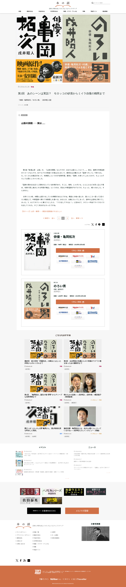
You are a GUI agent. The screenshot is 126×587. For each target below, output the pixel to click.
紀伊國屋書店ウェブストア (63, 262)
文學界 (54, 532)
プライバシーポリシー (24, 535)
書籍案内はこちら (44, 510)
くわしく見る (76, 250)
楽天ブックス (78, 257)
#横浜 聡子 (73, 402)
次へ (72, 218)
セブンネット (92, 257)
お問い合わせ (21, 543)
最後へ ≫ (79, 218)
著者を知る (30, 11)
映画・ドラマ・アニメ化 (70, 11)
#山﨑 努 (34, 436)
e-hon (78, 262)
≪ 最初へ (46, 218)
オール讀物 (55, 535)
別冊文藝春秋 (56, 537)
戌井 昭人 (24, 115)
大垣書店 (78, 267)
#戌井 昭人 (27, 368)
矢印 (108, 472)
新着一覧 (36, 532)
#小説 (26, 105)
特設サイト (94, 11)
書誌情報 (105, 11)
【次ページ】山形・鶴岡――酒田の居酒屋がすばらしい (41, 211)
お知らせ (19, 540)
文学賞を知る (54, 11)
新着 (20, 11)
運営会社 (19, 537)
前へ (53, 218)
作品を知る (42, 11)
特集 (84, 11)
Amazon (63, 257)
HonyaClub (92, 262)
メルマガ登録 (82, 510)
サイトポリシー (22, 532)
